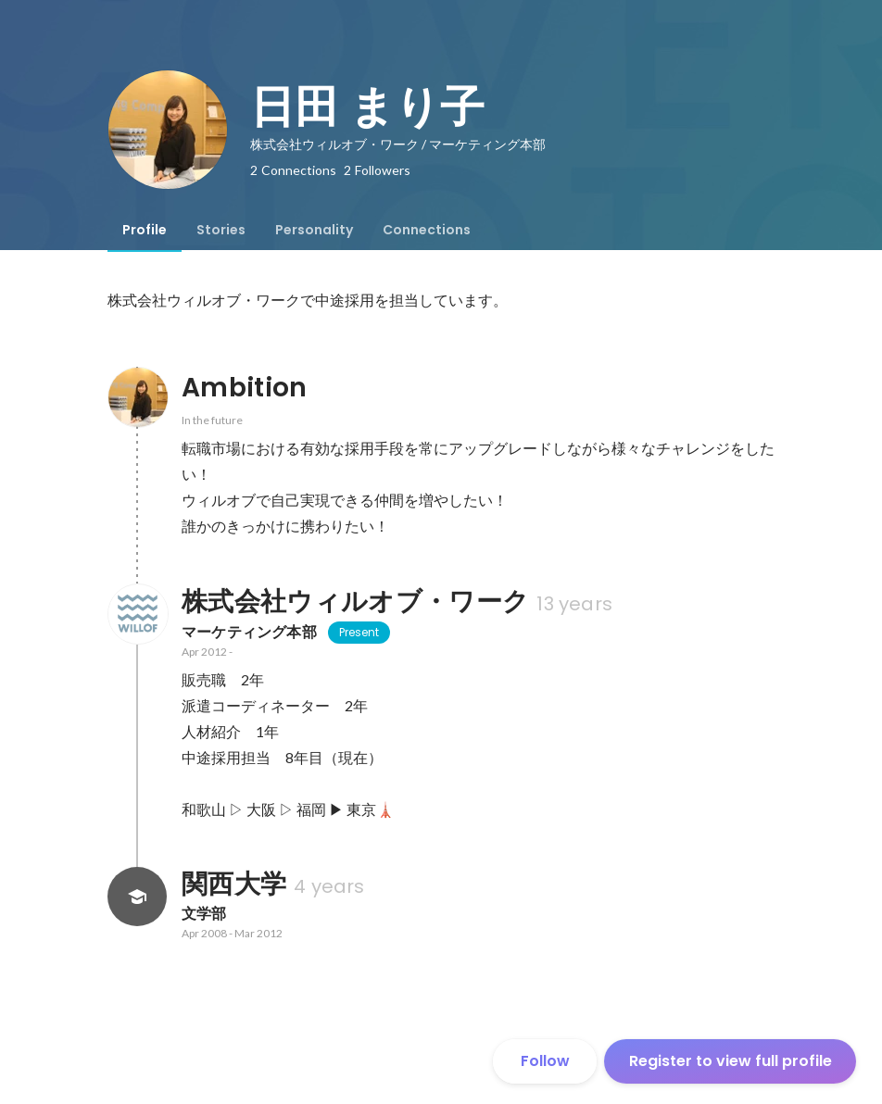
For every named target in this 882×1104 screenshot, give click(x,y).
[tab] (144, 229)
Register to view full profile (730, 1061)
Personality (314, 229)
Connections (427, 229)
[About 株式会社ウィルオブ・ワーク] (137, 614)
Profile (144, 229)
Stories (221, 229)
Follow (545, 1061)
